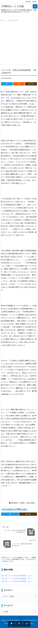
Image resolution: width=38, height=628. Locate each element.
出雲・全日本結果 (12, 98)
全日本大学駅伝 (30, 502)
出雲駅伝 (22, 502)
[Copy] (31, 83)
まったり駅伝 (13, 557)
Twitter (28, 559)
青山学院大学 (14, 20)
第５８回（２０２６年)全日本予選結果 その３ (17, 575)
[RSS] (19, 83)
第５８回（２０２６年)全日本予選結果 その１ (17, 581)
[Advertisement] (19, 43)
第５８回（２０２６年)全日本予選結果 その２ (17, 578)
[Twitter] (7, 83)
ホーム (4, 20)
